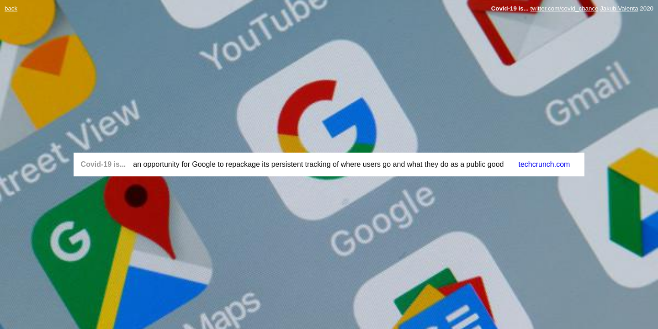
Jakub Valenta (619, 8)
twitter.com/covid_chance (565, 8)
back (11, 8)
